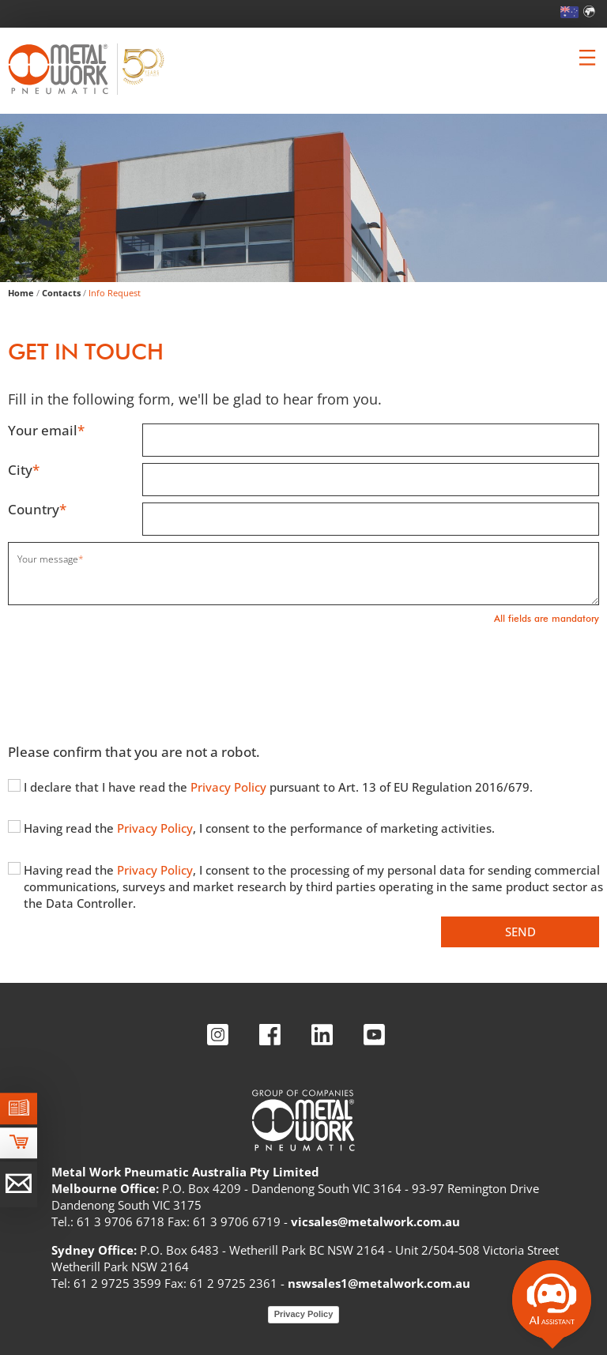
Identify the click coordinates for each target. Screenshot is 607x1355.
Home (21, 293)
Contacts (61, 293)
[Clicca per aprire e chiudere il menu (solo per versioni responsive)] (587, 57)
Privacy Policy (230, 787)
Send (520, 931)
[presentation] (128, 676)
